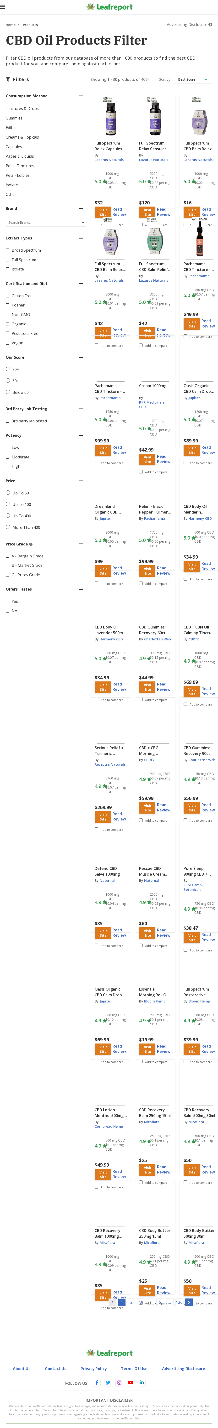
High (16, 466)
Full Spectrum (24, 259)
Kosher (18, 305)
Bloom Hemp (155, 1001)
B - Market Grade (27, 565)
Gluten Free (22, 295)
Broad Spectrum (26, 250)
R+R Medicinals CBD (151, 404)
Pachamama (199, 276)
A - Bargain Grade (28, 556)
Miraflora (152, 1122)
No (14, 610)
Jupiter (194, 397)
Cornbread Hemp (109, 1126)
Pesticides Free (25, 333)
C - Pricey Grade (26, 574)
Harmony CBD (200, 518)
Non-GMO (21, 314)
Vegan (17, 342)
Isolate (18, 269)
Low (15, 447)
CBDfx (194, 639)
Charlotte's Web (157, 639)
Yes (15, 601)
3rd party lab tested (29, 421)
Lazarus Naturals (109, 159)
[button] (46, 96)
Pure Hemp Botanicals (193, 887)
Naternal (107, 880)
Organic (19, 324)
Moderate (20, 457)
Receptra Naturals (110, 764)
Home (11, 24)
